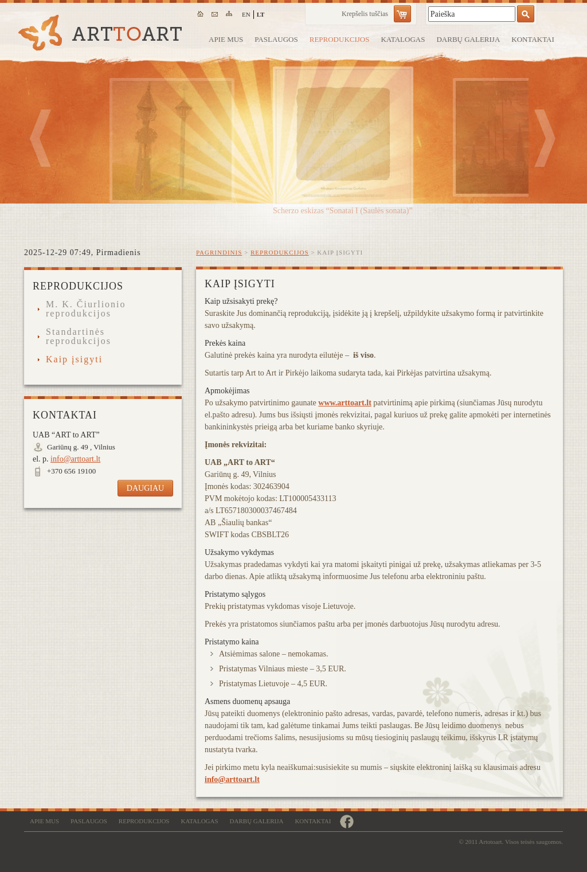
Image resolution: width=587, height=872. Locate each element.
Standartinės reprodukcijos (78, 336)
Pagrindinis (219, 252)
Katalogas (403, 39)
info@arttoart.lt (232, 779)
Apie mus (226, 39)
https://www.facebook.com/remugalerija (346, 821)
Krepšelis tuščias (365, 14)
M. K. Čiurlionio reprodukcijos (86, 309)
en (246, 14)
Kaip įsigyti (74, 359)
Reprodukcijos (340, 39)
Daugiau (145, 488)
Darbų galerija (468, 39)
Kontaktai (532, 39)
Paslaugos (276, 39)
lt (261, 14)
